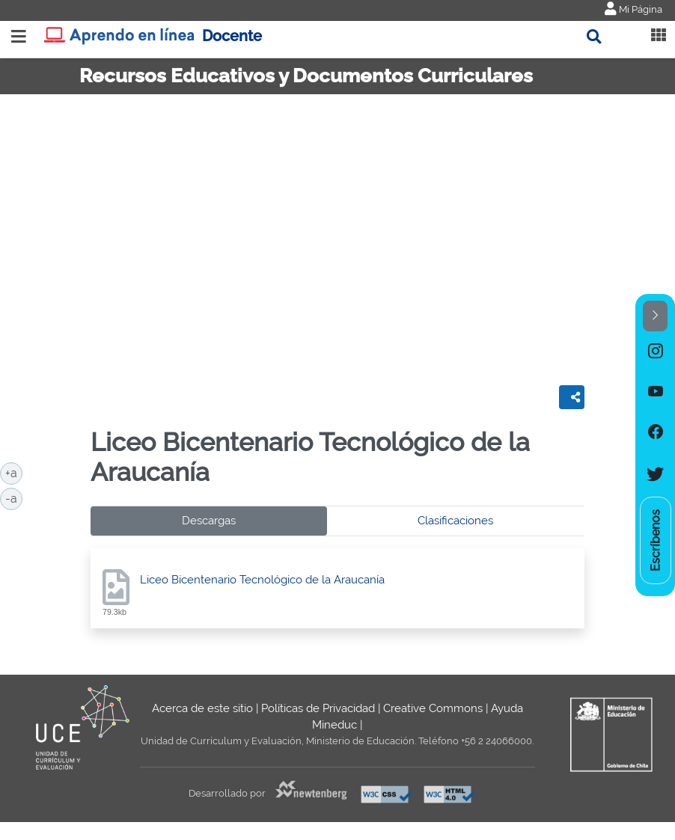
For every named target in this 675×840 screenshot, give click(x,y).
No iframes (337, 234)
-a (13, 497)
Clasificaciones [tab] (455, 520)
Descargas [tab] (209, 520)
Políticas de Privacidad (318, 708)
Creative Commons (433, 708)
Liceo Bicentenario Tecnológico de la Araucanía (262, 579)
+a (13, 472)
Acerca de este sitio (202, 708)
